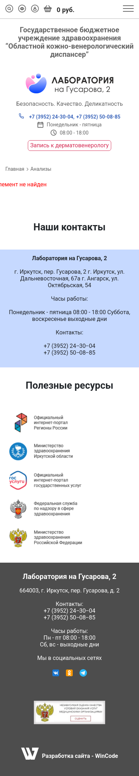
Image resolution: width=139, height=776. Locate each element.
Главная (14, 169)
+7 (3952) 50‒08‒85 (70, 617)
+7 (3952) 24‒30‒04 (70, 610)
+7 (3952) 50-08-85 (98, 117)
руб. (59, 9)
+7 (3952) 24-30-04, (46, 116)
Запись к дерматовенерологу (69, 145)
